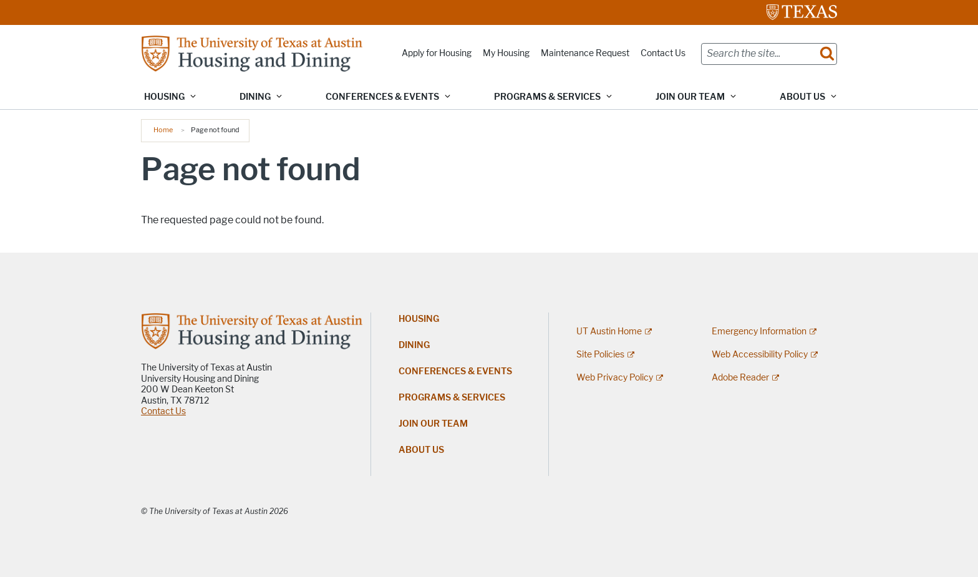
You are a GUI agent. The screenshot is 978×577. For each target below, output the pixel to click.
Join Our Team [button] (690, 97)
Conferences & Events (455, 371)
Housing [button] (164, 97)
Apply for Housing (437, 53)
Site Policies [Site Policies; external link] (600, 354)
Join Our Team (433, 424)
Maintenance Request (585, 53)
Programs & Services (452, 397)
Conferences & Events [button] (382, 97)
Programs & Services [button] (547, 97)
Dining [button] (255, 97)
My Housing (506, 53)
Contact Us (663, 53)
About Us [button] (802, 97)
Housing (419, 319)
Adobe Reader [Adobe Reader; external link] (740, 377)
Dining (414, 345)
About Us (421, 450)
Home (163, 129)
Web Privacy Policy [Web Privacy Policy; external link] (614, 377)
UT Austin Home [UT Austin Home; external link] (609, 331)
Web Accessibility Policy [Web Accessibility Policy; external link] (760, 354)
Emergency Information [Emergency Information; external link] (759, 331)
